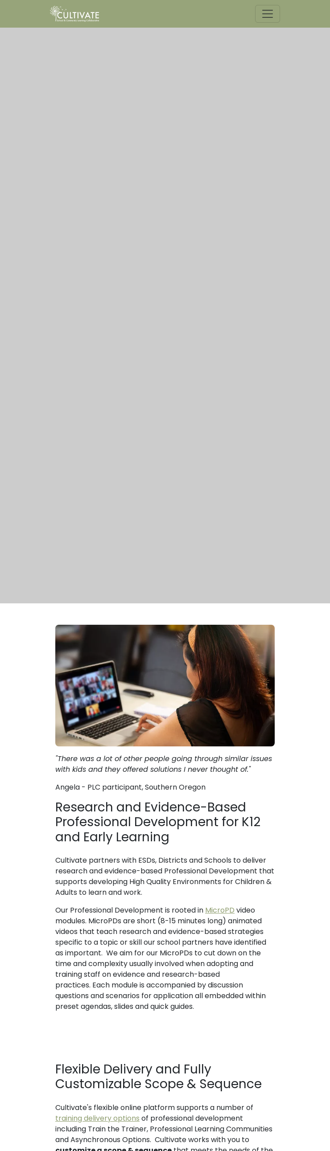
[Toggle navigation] (267, 14)
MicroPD (220, 910)
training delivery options (97, 1118)
